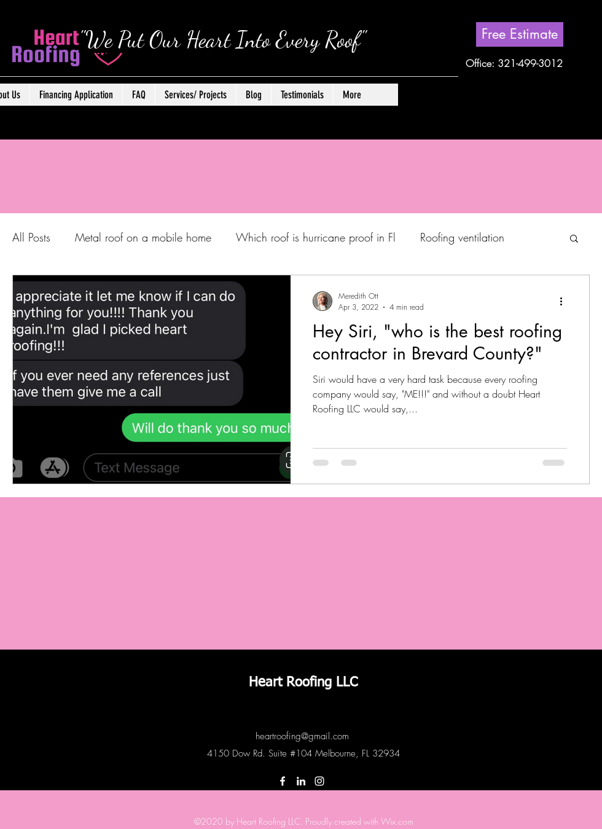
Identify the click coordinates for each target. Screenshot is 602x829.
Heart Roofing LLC (303, 683)
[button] (195, 95)
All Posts (31, 237)
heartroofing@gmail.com (302, 736)
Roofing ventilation (462, 237)
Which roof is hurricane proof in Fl (316, 237)
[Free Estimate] (519, 34)
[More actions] (565, 301)
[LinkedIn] (301, 781)
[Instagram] (319, 781)
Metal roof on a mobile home (143, 237)
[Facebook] (282, 781)
